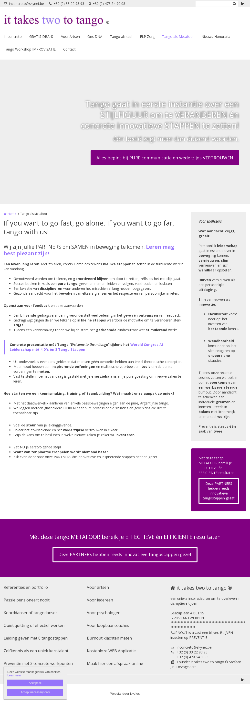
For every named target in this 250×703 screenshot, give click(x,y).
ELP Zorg (147, 36)
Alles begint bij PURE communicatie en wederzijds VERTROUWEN (164, 158)
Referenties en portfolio (26, 587)
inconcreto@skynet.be (24, 3)
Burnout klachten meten (109, 638)
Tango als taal (121, 36)
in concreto (13, 36)
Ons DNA (94, 36)
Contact (69, 49)
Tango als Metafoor (178, 36)
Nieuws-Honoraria (215, 36)
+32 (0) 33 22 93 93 (66, 3)
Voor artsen (98, 587)
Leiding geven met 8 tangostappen (36, 638)
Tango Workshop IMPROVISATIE (30, 49)
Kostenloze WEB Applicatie (111, 650)
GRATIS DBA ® (41, 36)
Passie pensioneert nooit (27, 600)
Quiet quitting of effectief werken (34, 625)
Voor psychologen (103, 612)
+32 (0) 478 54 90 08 (107, 3)
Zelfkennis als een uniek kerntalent (36, 650)
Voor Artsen (70, 36)
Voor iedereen (100, 600)
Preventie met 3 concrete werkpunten (38, 663)
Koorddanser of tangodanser (30, 612)
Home (12, 214)
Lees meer (14, 675)
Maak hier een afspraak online (115, 663)
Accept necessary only (35, 692)
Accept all (35, 683)
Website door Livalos (125, 694)
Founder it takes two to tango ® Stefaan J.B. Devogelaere (205, 664)
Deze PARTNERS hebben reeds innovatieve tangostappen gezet (219, 490)
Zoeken (234, 4)
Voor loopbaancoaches (108, 625)
